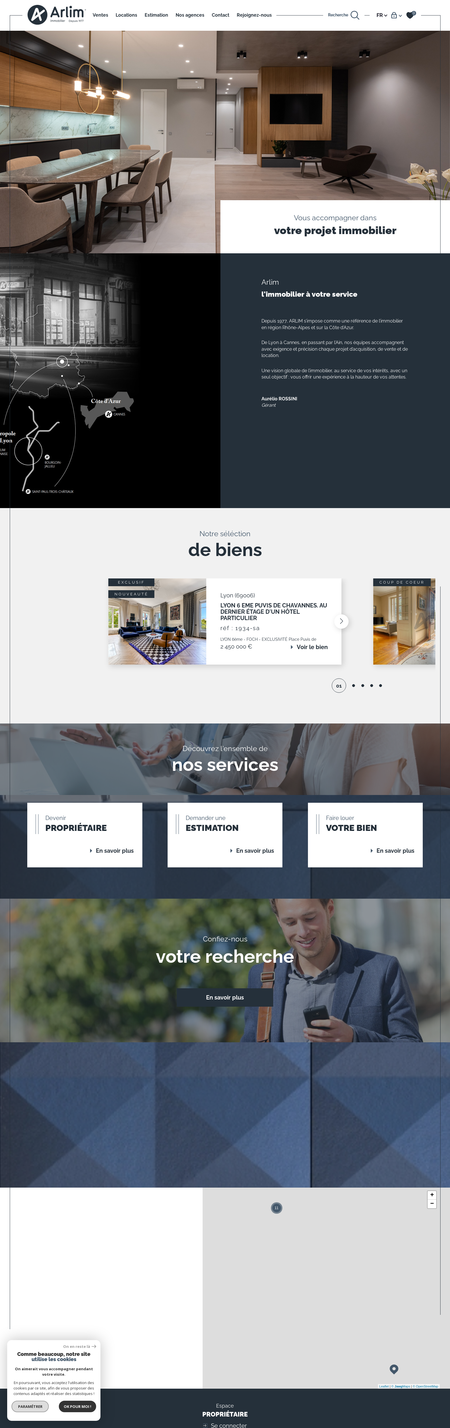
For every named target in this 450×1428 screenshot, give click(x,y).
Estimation (156, 15)
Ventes (100, 15)
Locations (126, 15)
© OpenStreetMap (425, 1386)
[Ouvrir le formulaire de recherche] (344, 15)
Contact (220, 15)
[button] (341, 621)
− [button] (432, 1204)
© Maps (400, 1386)
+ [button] (432, 1195)
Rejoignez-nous (254, 15)
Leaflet (384, 1386)
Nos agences (190, 15)
